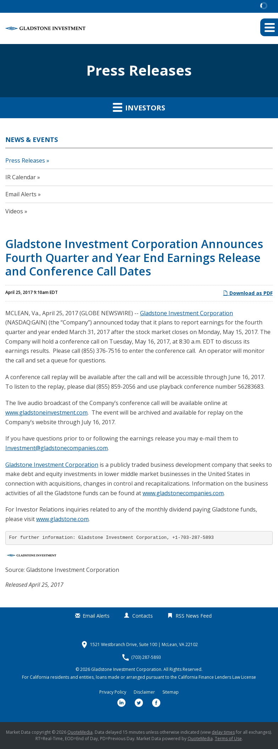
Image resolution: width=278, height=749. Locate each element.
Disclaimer (144, 692)
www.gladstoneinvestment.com (46, 412)
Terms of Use (228, 739)
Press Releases (25, 160)
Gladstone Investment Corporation (186, 313)
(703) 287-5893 (146, 657)
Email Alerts (21, 194)
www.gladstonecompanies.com (183, 493)
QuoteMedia (80, 732)
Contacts (142, 615)
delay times (223, 732)
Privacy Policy (112, 692)
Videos (14, 211)
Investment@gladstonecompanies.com (56, 448)
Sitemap (170, 692)
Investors (139, 107)
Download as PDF (248, 293)
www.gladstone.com (62, 519)
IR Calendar (20, 177)
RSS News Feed (194, 615)
